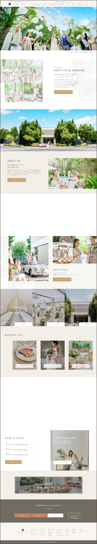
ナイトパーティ (42, 535)
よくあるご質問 (62, 1)
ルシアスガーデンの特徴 (65, 92)
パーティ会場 (58, 324)
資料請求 (39, 515)
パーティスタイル (42, 529)
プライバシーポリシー (82, 531)
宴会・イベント (72, 1)
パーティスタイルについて (64, 279)
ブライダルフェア (33, 534)
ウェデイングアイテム (59, 529)
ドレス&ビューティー (55, 366)
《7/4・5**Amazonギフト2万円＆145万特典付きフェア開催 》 (16, 450)
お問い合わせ (55, 515)
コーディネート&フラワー (82, 366)
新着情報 (57, 1)
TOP (14, 524)
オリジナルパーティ (43, 531)
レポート (31, 532)
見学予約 (22, 515)
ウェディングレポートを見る (64, 463)
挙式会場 (26, 324)
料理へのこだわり (27, 366)
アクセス (67, 1)
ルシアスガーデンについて (18, 180)
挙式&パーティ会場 (51, 529)
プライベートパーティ (43, 533)
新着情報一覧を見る (15, 462)
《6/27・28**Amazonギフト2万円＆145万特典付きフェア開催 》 (16, 455)
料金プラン (32, 531)
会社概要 (80, 529)
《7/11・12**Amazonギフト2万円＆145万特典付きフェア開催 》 (82, 52)
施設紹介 (91, 324)
